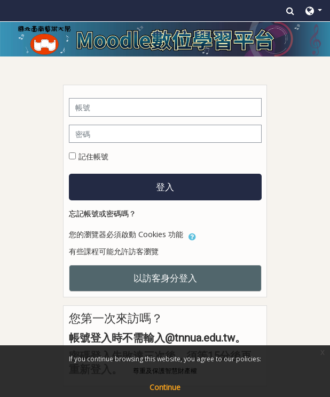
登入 (165, 186)
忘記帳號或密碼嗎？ (102, 213)
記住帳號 (93, 156)
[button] (290, 11)
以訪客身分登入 (165, 277)
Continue (165, 387)
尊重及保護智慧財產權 (165, 370)
